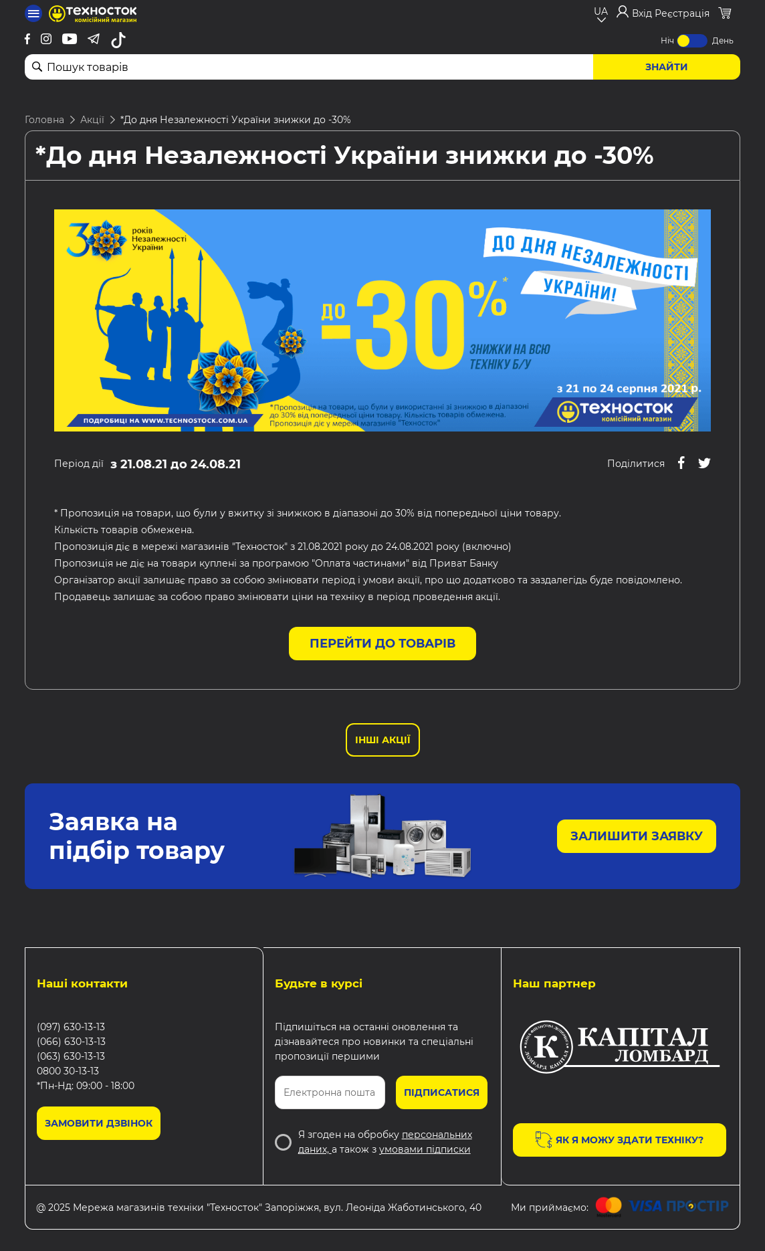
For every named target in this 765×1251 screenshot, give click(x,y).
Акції (92, 120)
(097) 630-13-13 (71, 1027)
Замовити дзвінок (98, 1123)
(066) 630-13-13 (71, 1042)
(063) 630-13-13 (71, 1056)
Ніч (667, 40)
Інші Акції (383, 740)
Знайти (666, 67)
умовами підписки (425, 1149)
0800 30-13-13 (68, 1071)
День (723, 40)
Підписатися (441, 1092)
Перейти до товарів (382, 643)
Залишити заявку (636, 836)
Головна (44, 120)
